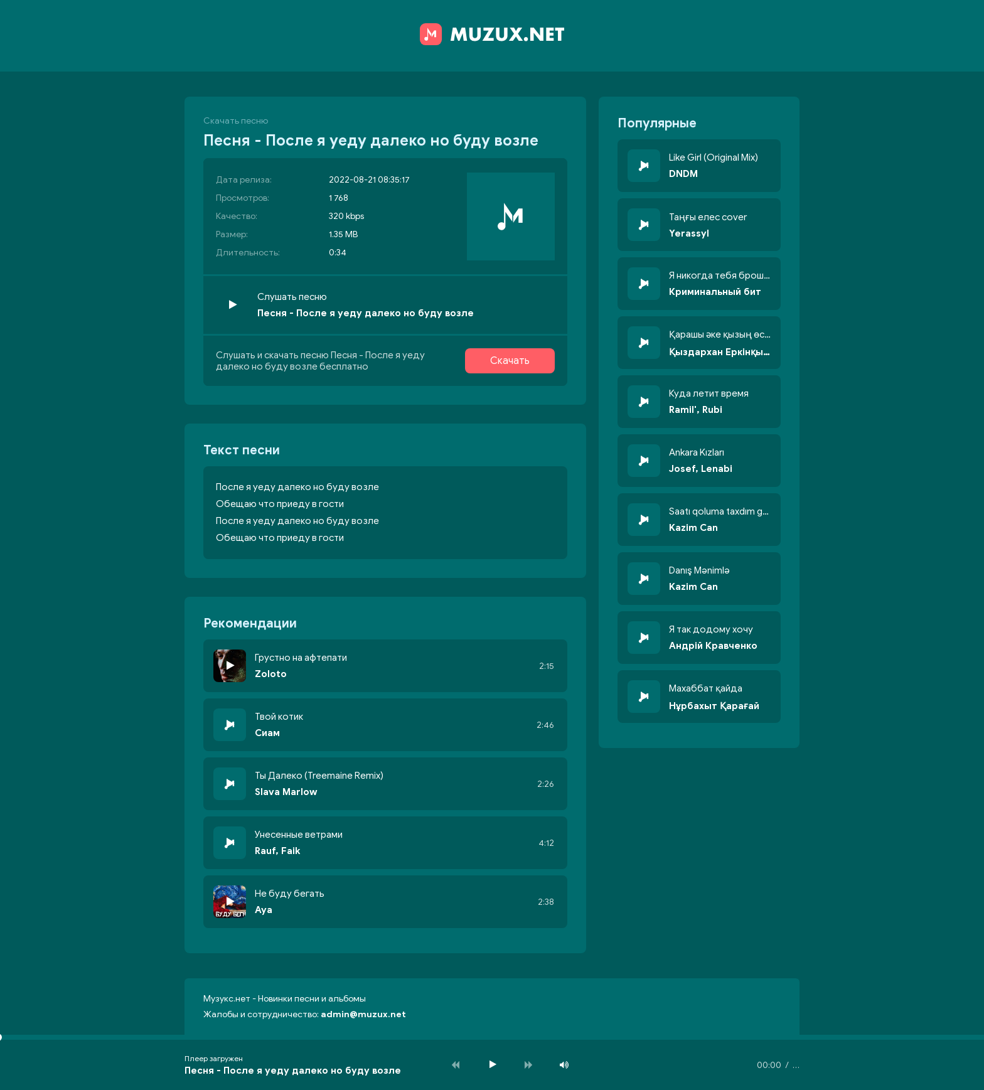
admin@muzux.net (363, 1014)
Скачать (510, 361)
